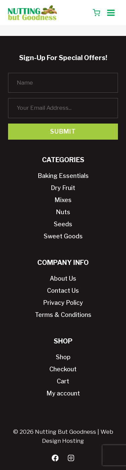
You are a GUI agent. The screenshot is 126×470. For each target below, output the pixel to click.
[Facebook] (55, 458)
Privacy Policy (63, 302)
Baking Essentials (63, 175)
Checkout (63, 369)
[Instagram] (71, 458)
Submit (63, 131)
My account (63, 393)
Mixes (63, 199)
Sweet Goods (63, 236)
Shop (63, 357)
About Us (63, 278)
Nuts (63, 212)
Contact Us (63, 290)
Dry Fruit (63, 187)
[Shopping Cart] (96, 12)
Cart (63, 381)
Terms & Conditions (63, 314)
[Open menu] (110, 12)
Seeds (63, 224)
